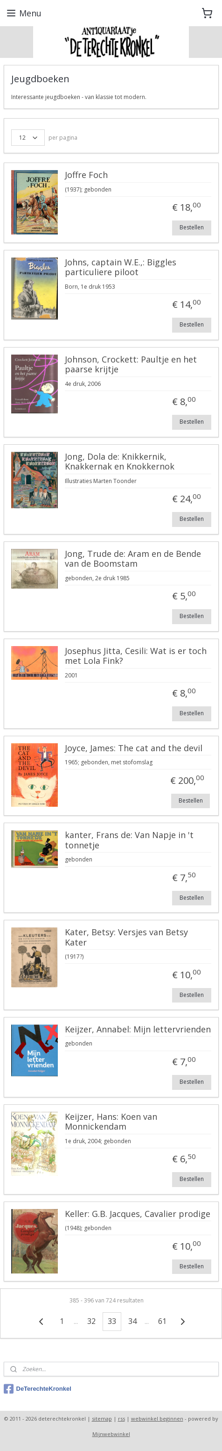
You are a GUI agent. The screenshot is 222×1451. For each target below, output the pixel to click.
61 (162, 1321)
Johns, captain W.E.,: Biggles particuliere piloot (120, 267)
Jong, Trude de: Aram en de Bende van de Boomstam (133, 559)
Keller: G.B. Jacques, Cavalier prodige (137, 1214)
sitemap (102, 1418)
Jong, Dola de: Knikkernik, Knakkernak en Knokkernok (119, 462)
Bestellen (192, 227)
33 (112, 1321)
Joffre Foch (86, 175)
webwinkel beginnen (157, 1418)
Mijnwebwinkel (111, 1433)
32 (91, 1321)
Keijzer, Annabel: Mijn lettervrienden (138, 1029)
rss (121, 1418)
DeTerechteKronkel (37, 1388)
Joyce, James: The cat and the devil (133, 748)
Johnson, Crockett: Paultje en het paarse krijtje (131, 365)
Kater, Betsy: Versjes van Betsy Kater (126, 937)
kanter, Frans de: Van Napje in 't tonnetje (129, 840)
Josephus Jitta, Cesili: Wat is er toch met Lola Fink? (136, 656)
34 (132, 1321)
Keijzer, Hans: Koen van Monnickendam (111, 1122)
